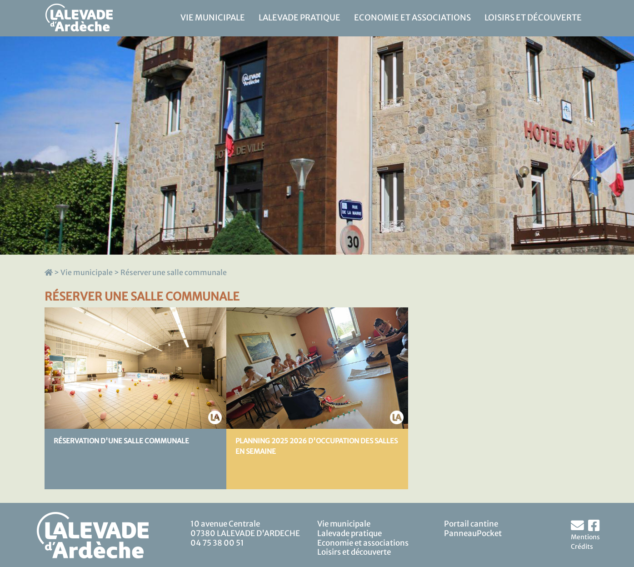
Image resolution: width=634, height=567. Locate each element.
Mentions (585, 537)
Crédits (582, 546)
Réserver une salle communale (173, 272)
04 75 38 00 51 (217, 543)
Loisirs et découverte (533, 18)
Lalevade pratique (299, 18)
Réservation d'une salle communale (121, 441)
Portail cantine (471, 524)
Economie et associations (412, 18)
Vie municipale (212, 18)
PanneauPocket (473, 533)
